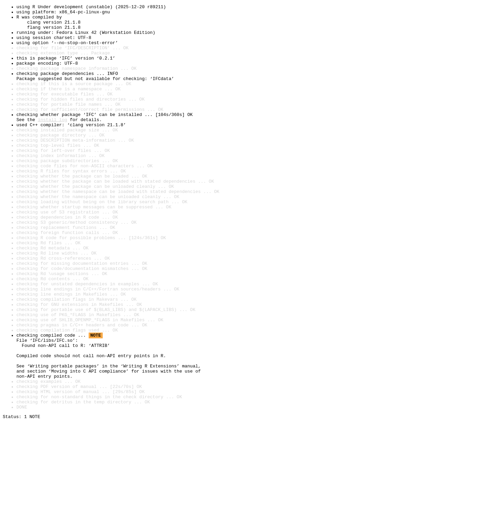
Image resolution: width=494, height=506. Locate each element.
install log (52, 143)
